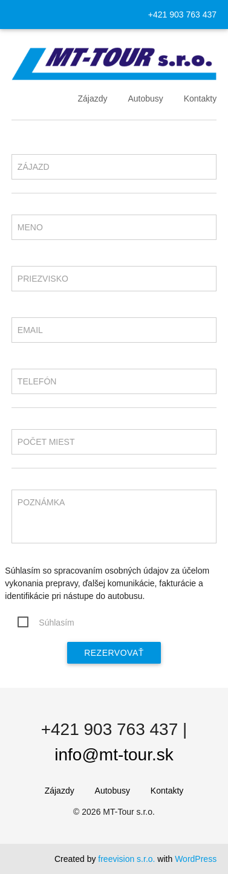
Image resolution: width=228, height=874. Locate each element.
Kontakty (200, 98)
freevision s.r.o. (126, 859)
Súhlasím (56, 622)
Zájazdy (92, 98)
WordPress (196, 859)
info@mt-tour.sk (113, 754)
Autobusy (145, 98)
